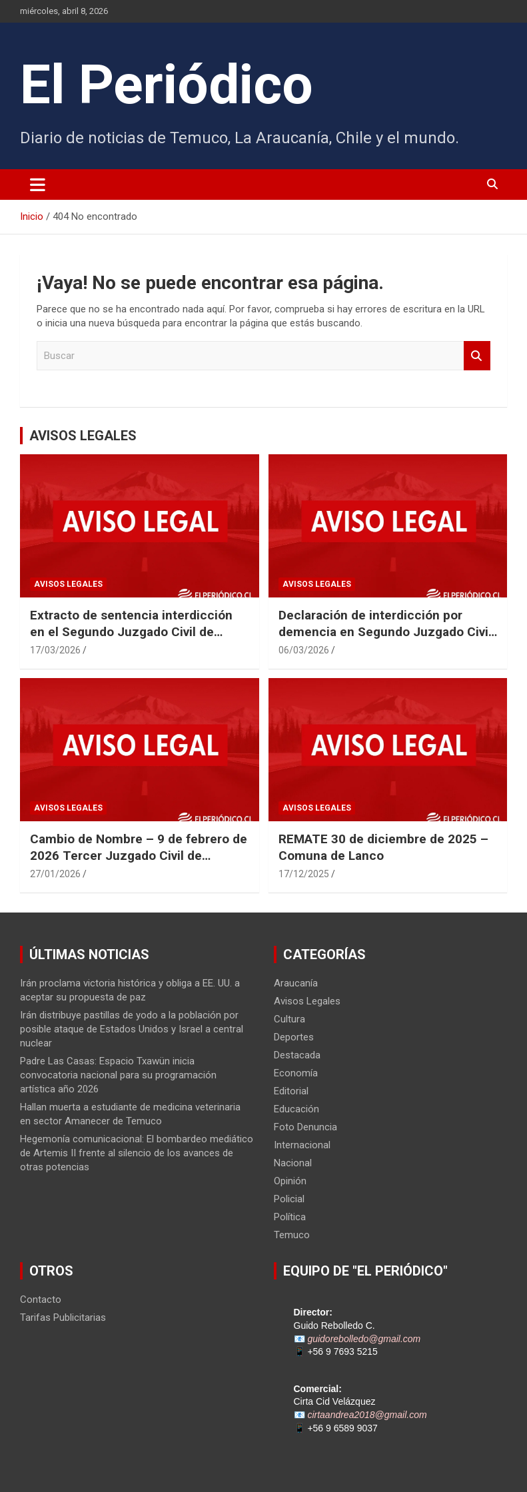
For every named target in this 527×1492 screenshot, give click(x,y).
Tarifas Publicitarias (63, 1317)
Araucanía (296, 983)
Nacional (293, 1163)
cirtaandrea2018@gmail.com (366, 1414)
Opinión (290, 1181)
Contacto (40, 1300)
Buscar (477, 356)
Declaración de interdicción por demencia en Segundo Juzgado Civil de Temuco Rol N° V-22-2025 (385, 631)
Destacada (297, 1055)
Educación (296, 1109)
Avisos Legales (68, 584)
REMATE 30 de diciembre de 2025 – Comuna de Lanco (383, 847)
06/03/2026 (303, 650)
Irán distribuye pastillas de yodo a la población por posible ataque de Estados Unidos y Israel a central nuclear (131, 1029)
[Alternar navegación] (37, 184)
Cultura (289, 1019)
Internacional (302, 1145)
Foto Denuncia (305, 1127)
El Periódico (166, 85)
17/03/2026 (55, 650)
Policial (289, 1199)
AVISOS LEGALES (83, 436)
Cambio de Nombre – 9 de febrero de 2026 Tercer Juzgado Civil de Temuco (138, 855)
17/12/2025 (303, 874)
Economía (296, 1073)
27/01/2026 (55, 874)
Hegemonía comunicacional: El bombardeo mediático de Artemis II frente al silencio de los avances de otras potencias (136, 1153)
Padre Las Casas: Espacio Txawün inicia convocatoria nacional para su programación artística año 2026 (118, 1075)
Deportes (294, 1037)
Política (290, 1217)
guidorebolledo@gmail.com (363, 1338)
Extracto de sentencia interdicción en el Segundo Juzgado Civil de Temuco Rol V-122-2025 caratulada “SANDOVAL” (133, 639)
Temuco (292, 1235)
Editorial (291, 1091)
